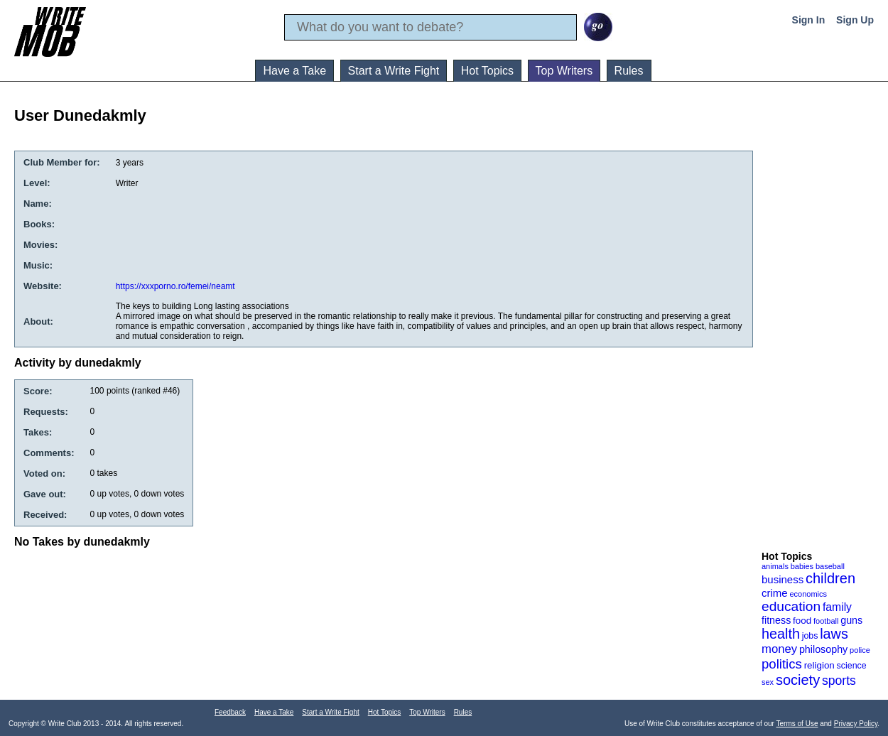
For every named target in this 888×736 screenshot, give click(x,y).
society (798, 680)
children (830, 578)
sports (839, 680)
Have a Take (294, 71)
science (852, 666)
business (782, 579)
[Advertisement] (818, 326)
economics (808, 594)
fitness (776, 620)
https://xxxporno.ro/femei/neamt (175, 286)
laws (834, 634)
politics (782, 663)
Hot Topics (487, 71)
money (779, 649)
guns (851, 620)
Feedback (230, 712)
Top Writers (564, 71)
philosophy (823, 649)
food (802, 620)
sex (768, 682)
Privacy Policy (856, 723)
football (825, 621)
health (781, 634)
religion (819, 665)
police (860, 650)
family (837, 607)
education (791, 606)
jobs (810, 636)
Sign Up (855, 20)
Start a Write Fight (394, 71)
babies (802, 566)
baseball (830, 566)
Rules (629, 71)
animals (775, 566)
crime (775, 593)
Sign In (808, 20)
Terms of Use (797, 723)
